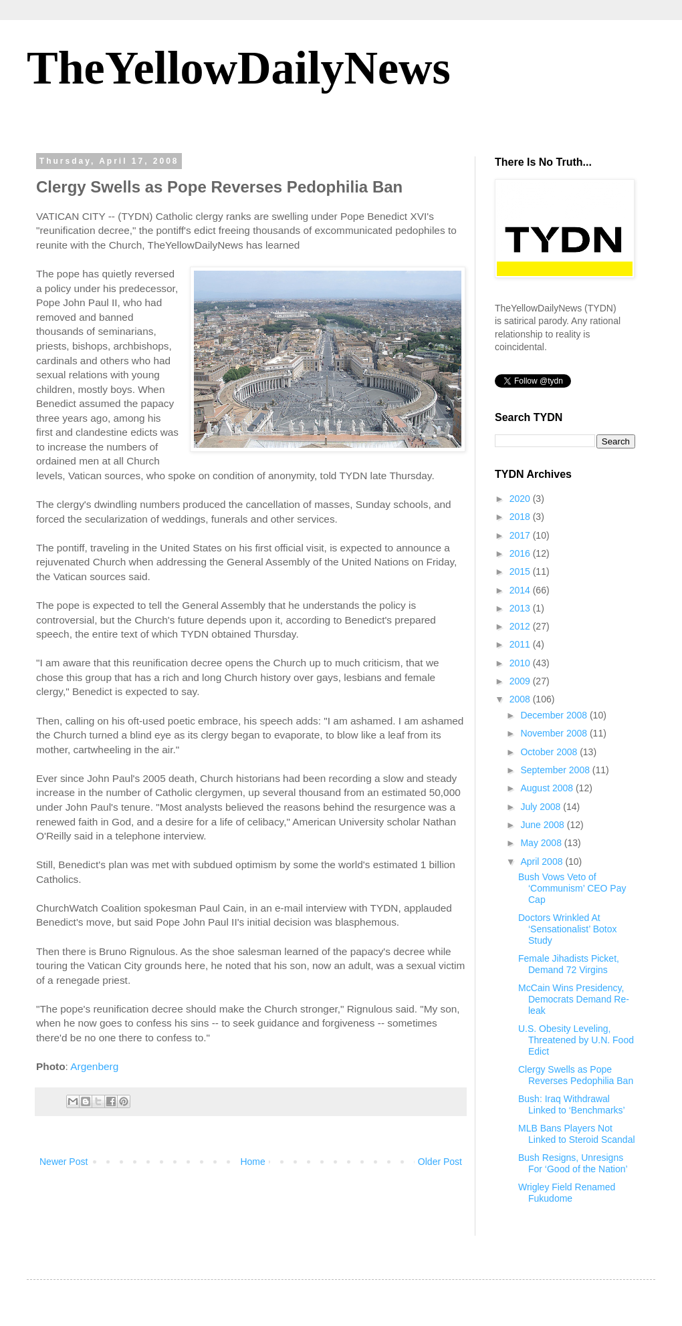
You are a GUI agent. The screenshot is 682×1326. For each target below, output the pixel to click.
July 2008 (541, 806)
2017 (521, 535)
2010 (521, 663)
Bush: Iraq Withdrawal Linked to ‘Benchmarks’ (571, 1104)
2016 (521, 553)
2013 (521, 608)
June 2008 (543, 824)
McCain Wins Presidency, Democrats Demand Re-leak (573, 999)
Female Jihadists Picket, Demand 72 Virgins (568, 964)
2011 (521, 644)
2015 (521, 571)
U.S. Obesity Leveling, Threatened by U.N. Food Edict (576, 1040)
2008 (521, 699)
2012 (521, 626)
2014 (521, 590)
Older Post (440, 1161)
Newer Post (63, 1161)
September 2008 (556, 770)
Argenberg (94, 1066)
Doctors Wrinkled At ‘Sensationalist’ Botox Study (567, 929)
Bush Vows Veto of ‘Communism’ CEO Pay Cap (572, 888)
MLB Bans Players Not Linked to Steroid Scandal (576, 1134)
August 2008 (548, 788)
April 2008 (542, 861)
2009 (521, 681)
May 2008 (542, 842)
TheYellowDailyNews (239, 68)
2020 (521, 498)
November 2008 (555, 733)
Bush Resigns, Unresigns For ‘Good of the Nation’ (573, 1163)
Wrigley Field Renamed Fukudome (566, 1193)
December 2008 (555, 715)
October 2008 (550, 752)
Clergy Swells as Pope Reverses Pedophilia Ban (575, 1075)
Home (252, 1161)
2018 (521, 516)
